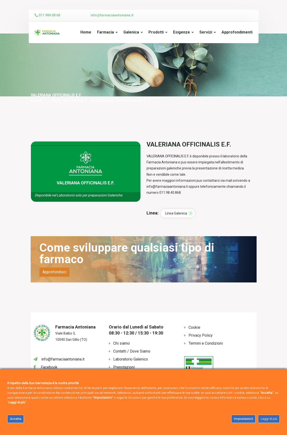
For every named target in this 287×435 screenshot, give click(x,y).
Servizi (205, 32)
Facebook (49, 367)
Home (85, 32)
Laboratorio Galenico (130, 359)
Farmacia (105, 32)
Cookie (194, 327)
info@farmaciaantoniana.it (112, 15)
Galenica (131, 32)
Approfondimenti (237, 32)
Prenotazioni (124, 367)
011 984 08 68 (47, 15)
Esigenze (181, 32)
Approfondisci (54, 272)
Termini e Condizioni (206, 343)
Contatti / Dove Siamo (131, 351)
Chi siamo (121, 343)
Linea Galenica (67, 100)
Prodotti (156, 32)
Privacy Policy (201, 335)
